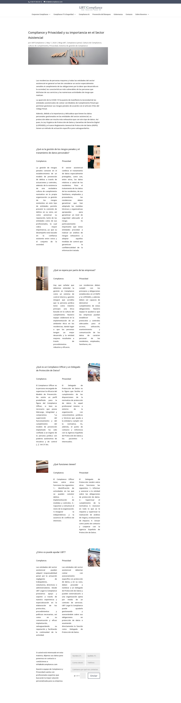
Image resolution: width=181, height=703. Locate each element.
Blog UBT (62, 42)
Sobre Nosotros (141, 14)
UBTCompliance (38, 42)
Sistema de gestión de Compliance (73, 46)
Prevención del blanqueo (101, 14)
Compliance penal (74, 42)
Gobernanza (118, 14)
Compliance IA (84, 14)
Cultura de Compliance (92, 42)
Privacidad (53, 46)
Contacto (129, 14)
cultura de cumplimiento (38, 46)
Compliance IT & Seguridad (64, 14)
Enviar (93, 675)
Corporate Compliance (40, 14)
